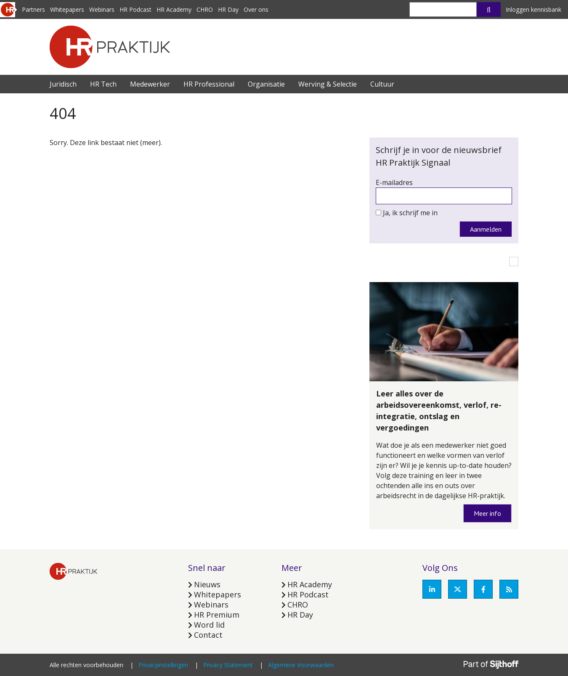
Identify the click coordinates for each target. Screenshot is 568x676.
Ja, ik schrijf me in (410, 212)
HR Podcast (135, 9)
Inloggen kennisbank (533, 9)
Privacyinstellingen (163, 665)
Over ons (256, 9)
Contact (208, 635)
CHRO (204, 9)
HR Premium (216, 615)
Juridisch (63, 84)
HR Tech (103, 84)
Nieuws (207, 584)
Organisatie (266, 84)
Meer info (487, 513)
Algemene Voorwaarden (301, 665)
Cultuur (382, 84)
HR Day (228, 9)
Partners (33, 9)
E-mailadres (394, 182)
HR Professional (208, 84)
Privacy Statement (228, 665)
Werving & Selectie (327, 84)
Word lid (209, 625)
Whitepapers (67, 9)
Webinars (101, 9)
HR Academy (174, 9)
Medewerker (150, 84)
